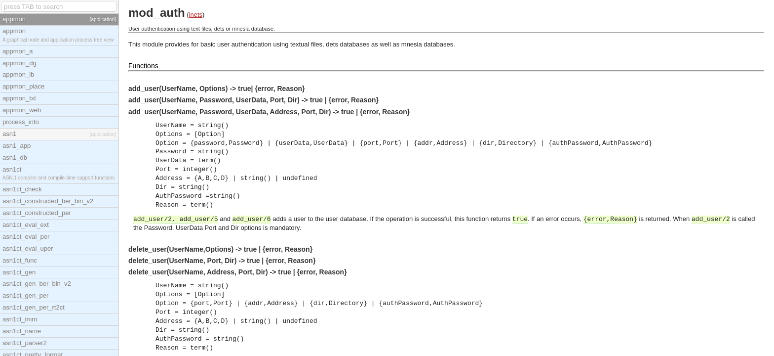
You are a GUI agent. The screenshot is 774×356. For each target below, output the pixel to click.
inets (195, 14)
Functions (143, 66)
